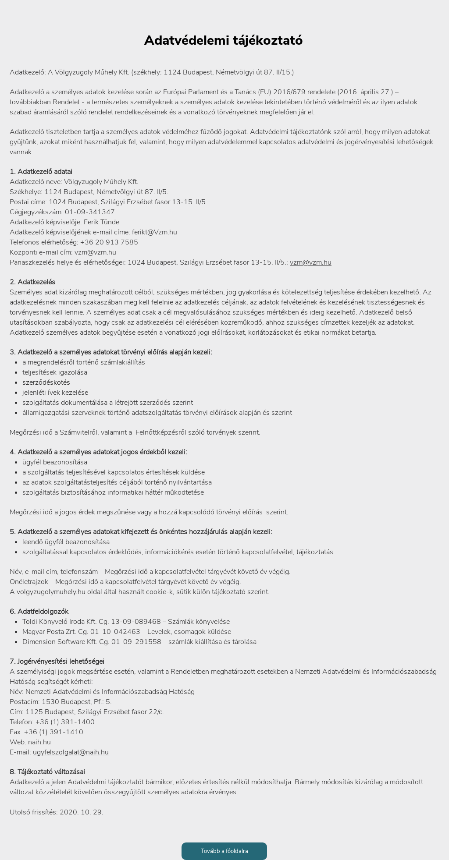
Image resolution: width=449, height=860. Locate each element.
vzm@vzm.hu (310, 262)
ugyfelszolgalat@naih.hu (71, 752)
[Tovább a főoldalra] (224, 851)
